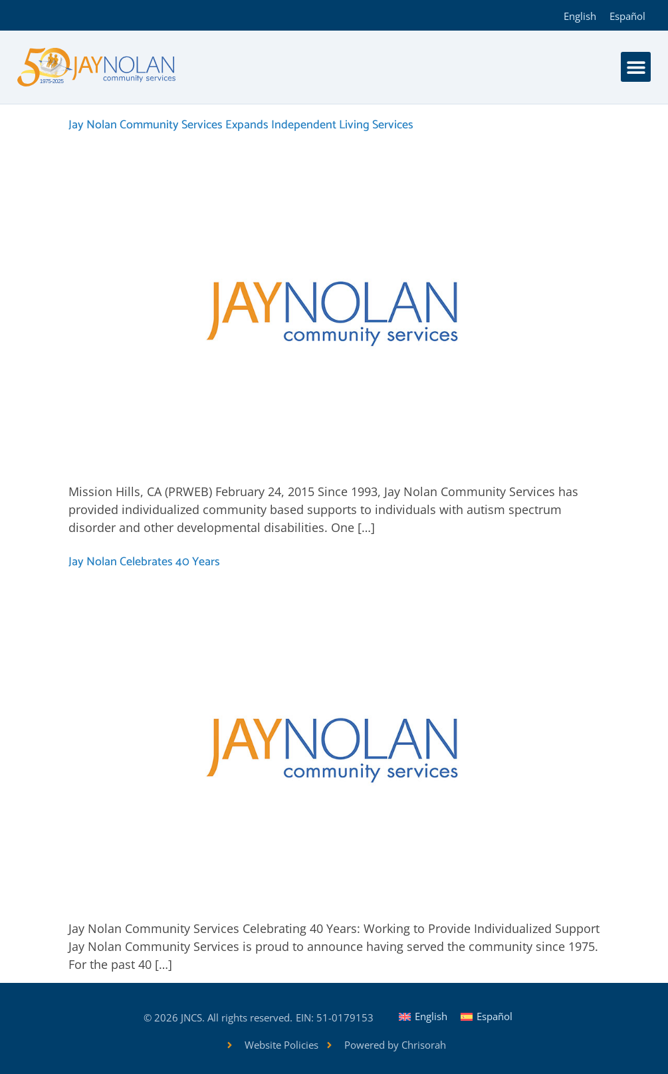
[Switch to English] (580, 15)
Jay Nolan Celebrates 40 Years (144, 562)
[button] (636, 67)
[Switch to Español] (627, 15)
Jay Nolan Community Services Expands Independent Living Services (240, 125)
